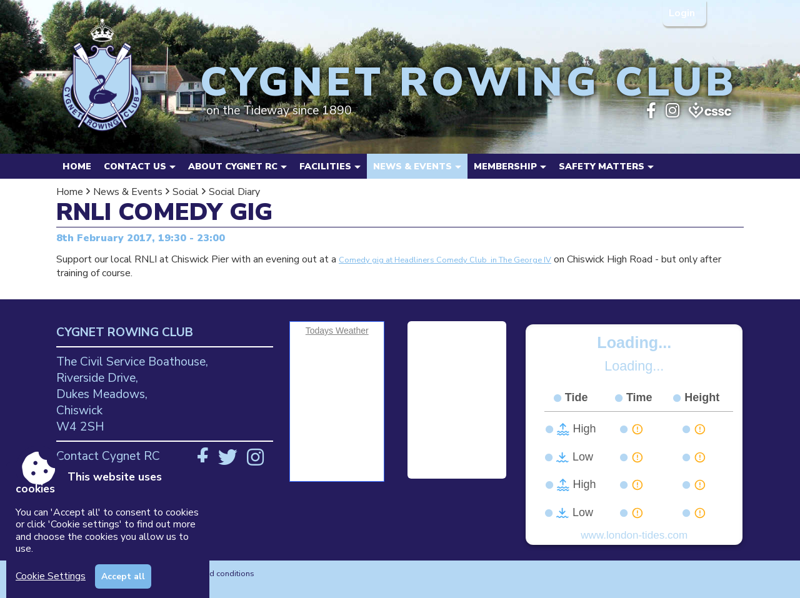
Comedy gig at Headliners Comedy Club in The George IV (445, 260)
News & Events (127, 192)
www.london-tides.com (634, 535)
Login (683, 13)
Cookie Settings (51, 576)
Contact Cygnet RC (108, 456)
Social (185, 192)
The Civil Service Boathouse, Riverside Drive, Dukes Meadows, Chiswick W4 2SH (132, 394)
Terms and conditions (215, 573)
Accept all (123, 576)
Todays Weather (337, 331)
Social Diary (234, 192)
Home (76, 166)
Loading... (634, 342)
